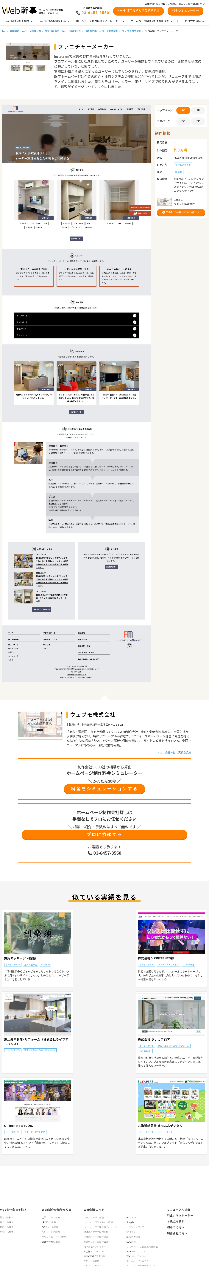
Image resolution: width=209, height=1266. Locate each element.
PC (183, 121)
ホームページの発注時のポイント (100, 1227)
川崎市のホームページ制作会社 (101, 31)
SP (198, 110)
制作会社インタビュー (95, 1246)
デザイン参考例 (91, 1261)
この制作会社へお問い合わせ (181, 212)
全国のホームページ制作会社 (25, 31)
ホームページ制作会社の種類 (98, 1222)
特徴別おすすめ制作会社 (96, 1237)
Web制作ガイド (94, 1209)
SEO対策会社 (133, 1237)
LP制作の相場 (49, 1222)
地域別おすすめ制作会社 (96, 1232)
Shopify (130, 1222)
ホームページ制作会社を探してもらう (154, 21)
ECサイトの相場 (50, 1227)
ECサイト (131, 1217)
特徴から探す (6, 1232)
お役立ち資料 (194, 21)
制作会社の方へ (177, 1232)
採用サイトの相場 (51, 1232)
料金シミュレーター (180, 1215)
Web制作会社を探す (19, 21)
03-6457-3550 (95, 13)
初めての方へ (175, 1226)
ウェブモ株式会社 (131, 31)
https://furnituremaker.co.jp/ (189, 157)
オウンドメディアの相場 (54, 1237)
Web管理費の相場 (51, 1241)
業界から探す (6, 1222)
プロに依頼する (104, 834)
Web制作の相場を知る (54, 21)
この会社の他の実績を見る (174, 752)
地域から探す (6, 1217)
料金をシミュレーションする (104, 788)
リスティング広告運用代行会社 (142, 1246)
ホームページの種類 (94, 1217)
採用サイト (132, 1232)
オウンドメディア (135, 1227)
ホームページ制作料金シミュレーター (100, 21)
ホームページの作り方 (138, 1261)
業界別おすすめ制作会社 (96, 1241)
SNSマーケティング (137, 1251)
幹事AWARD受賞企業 (94, 1256)
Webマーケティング (137, 1256)
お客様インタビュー (94, 1251)
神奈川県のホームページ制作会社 (63, 31)
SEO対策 (131, 1241)
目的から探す (6, 1227)
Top (4, 31)
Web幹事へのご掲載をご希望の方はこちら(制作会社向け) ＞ (175, 4)
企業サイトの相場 (51, 1217)
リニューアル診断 (178, 1209)
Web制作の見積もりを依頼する (139, 10)
